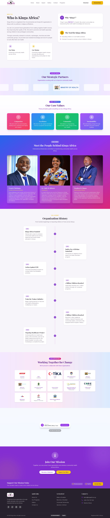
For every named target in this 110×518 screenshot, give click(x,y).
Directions (65, 425)
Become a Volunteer (47, 472)
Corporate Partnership (63, 502)
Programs (62, 2)
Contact (55, 2)
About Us (34, 497)
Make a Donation (61, 497)
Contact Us (35, 505)
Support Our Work (63, 472)
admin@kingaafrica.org (90, 497)
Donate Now (97, 2)
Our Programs (35, 500)
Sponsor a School (61, 505)
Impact (43, 2)
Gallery (49, 2)
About (37, 2)
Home (32, 2)
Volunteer (86, 2)
